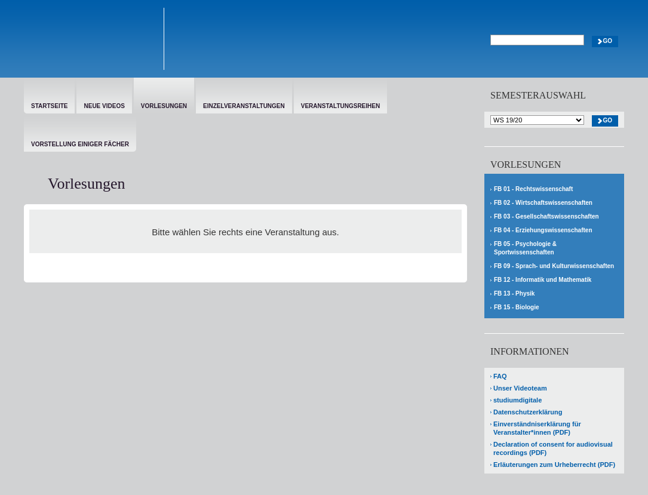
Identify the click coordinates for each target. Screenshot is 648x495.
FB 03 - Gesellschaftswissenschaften (546, 216)
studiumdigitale (517, 400)
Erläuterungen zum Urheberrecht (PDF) (554, 464)
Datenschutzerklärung (528, 412)
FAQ (500, 376)
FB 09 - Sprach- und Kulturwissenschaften (554, 266)
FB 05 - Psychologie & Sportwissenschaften (525, 248)
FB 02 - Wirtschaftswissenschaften (543, 202)
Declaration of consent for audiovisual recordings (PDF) (553, 448)
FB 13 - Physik (514, 293)
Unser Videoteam (520, 388)
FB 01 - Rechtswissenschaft (533, 189)
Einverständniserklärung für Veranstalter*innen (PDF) (537, 428)
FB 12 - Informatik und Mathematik (542, 279)
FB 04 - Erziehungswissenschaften (543, 230)
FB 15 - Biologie (516, 307)
